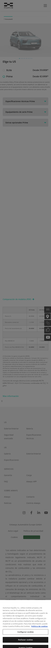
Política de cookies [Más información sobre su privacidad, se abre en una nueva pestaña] (39, 632)
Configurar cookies (25, 637)
